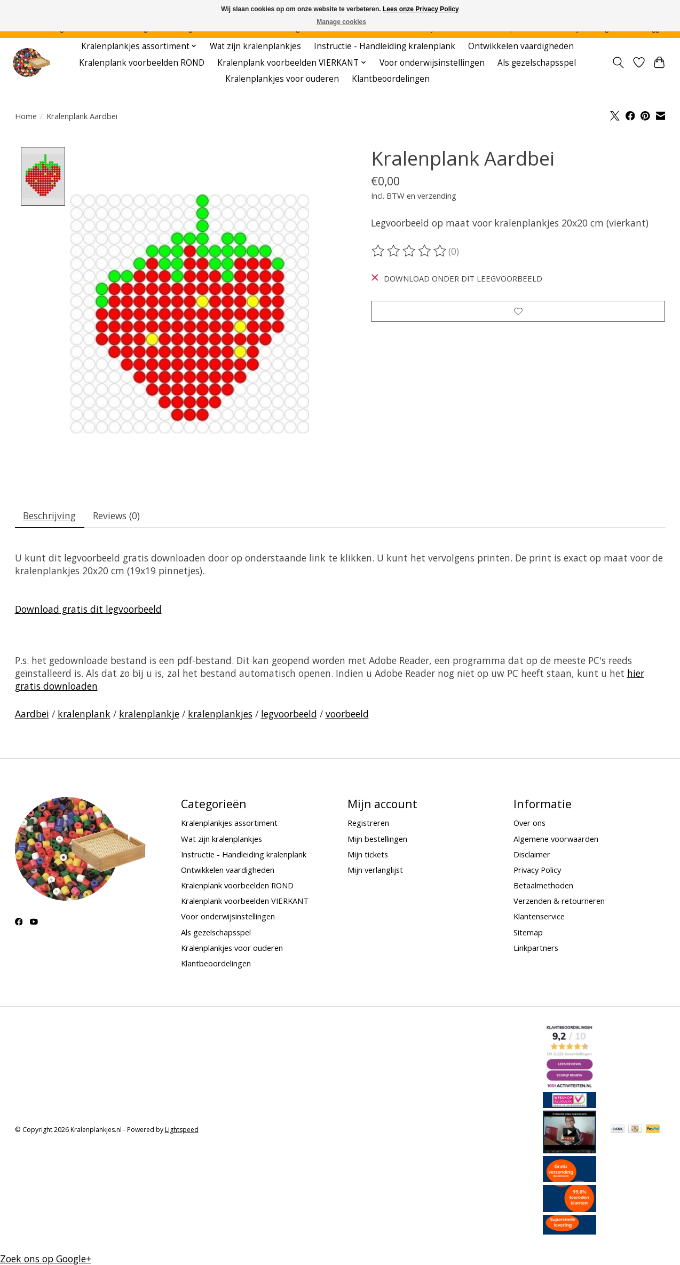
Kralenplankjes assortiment (229, 823)
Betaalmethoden (543, 885)
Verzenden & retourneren (559, 901)
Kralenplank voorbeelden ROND (141, 62)
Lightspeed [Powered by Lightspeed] (182, 1130)
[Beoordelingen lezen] (410, 251)
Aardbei (32, 714)
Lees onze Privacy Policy (421, 9)
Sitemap (528, 932)
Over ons (529, 823)
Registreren (368, 823)
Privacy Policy (537, 870)
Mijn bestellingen (377, 839)
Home (26, 116)
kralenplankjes (220, 714)
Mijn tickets (367, 854)
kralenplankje (149, 714)
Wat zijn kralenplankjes (255, 46)
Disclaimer (531, 854)
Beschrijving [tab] (49, 516)
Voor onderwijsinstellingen (432, 62)
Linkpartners (535, 948)
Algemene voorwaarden (555, 839)
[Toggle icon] (618, 62)
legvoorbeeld (289, 714)
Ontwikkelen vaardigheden (521, 46)
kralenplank (84, 714)
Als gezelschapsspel (536, 62)
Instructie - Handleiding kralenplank (384, 46)
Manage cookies (341, 22)
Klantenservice (539, 917)
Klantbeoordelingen (391, 78)
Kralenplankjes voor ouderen (282, 78)
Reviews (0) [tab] (117, 516)
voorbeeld (347, 714)
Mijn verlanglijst (375, 870)
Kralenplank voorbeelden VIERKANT (245, 901)
